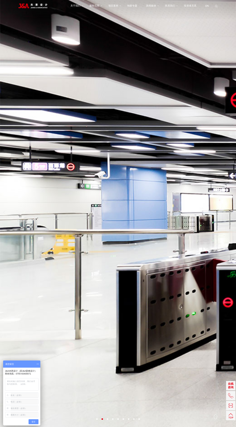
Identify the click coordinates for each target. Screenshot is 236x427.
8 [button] (134, 104)
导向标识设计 (76, 403)
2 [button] (102, 104)
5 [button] (118, 104)
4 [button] (113, 104)
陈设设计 (60, 403)
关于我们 (76, 6)
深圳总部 (118, 395)
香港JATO (118, 399)
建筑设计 (74, 395)
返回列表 (174, 158)
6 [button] (123, 104)
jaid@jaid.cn (163, 406)
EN (207, 6)
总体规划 (60, 395)
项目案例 (114, 6)
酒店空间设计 (42, 399)
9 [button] (139, 104)
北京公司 (132, 399)
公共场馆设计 (42, 403)
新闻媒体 (152, 6)
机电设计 (74, 399)
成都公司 (118, 406)
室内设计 (22, 136)
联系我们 (171, 6)
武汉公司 (118, 403)
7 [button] (128, 104)
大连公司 (132, 403)
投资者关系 (190, 6)
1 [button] (97, 104)
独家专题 (132, 6)
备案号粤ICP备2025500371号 (204, 406)
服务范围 (95, 6)
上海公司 (132, 395)
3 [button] (107, 104)
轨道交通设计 (42, 406)
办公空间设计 (42, 395)
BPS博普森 (133, 406)
